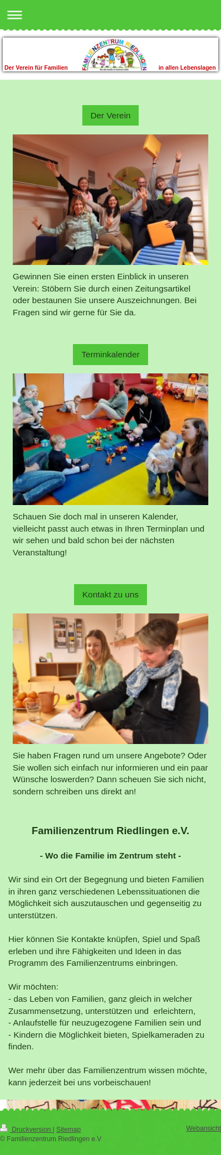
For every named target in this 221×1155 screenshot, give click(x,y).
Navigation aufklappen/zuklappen (110, 15)
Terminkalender (110, 354)
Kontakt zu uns (110, 594)
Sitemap (68, 1129)
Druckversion (26, 1129)
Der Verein (111, 115)
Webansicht (203, 1128)
